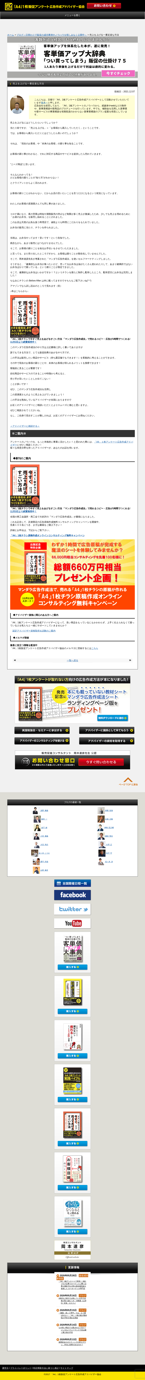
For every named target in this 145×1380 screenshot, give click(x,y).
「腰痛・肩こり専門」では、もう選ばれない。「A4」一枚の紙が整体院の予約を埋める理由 (73, 1315)
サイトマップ (66, 1368)
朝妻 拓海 (105, 811)
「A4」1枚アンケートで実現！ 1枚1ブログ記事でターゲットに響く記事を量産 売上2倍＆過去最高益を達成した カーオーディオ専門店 (72, 1285)
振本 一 (40, 819)
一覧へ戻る (72, 660)
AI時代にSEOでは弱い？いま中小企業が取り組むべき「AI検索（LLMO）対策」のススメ (72, 1300)
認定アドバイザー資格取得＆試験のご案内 (34, 631)
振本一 (44, 102)
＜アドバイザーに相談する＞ (25, 426)
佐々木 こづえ (40, 853)
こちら (94, 648)
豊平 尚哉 (40, 862)
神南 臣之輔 (105, 828)
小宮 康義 (40, 836)
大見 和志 (40, 845)
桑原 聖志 (105, 836)
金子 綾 (40, 828)
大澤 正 (105, 845)
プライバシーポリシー (20, 1368)
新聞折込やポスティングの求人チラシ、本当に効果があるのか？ (72, 1343)
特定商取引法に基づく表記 (46, 1368)
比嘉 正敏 (105, 819)
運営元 (5, 1368)
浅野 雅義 (40, 811)
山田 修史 (40, 870)
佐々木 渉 (105, 862)
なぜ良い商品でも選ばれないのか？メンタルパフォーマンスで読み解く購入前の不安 (72, 1330)
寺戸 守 (105, 853)
